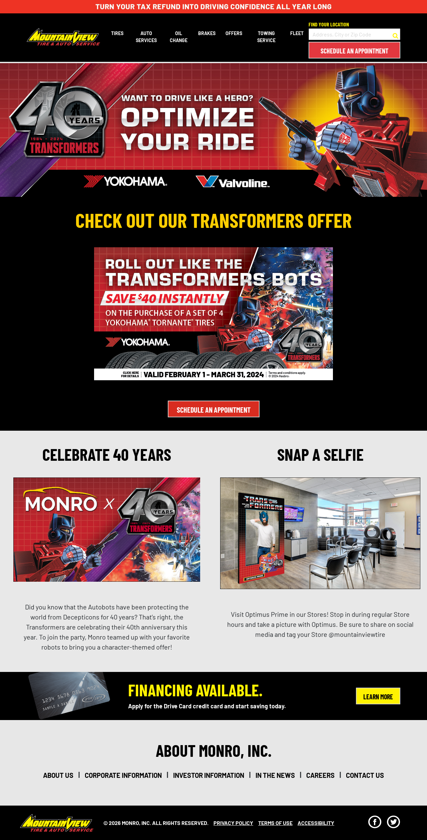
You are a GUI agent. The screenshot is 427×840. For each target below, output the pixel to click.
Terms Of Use (275, 823)
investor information (208, 775)
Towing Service (266, 36)
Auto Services (146, 36)
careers (320, 775)
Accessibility (316, 823)
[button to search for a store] (395, 34)
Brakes (207, 33)
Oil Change (178, 36)
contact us (365, 775)
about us (58, 775)
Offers (234, 33)
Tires (117, 33)
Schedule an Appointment (354, 51)
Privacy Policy (233, 823)
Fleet (297, 33)
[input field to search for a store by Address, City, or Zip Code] (354, 34)
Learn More (378, 697)
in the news (275, 775)
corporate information (123, 775)
